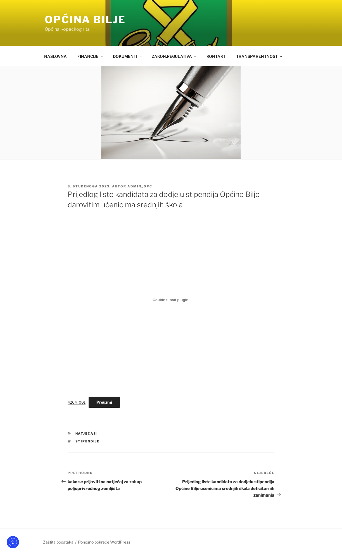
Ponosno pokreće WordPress (104, 542)
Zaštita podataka (58, 542)
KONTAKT (215, 56)
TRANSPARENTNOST (259, 56)
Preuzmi (104, 402)
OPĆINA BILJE (85, 19)
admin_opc (139, 186)
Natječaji (86, 433)
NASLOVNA (55, 56)
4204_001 (77, 402)
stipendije (87, 441)
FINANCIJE (90, 56)
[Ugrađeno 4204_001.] (171, 300)
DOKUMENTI (127, 56)
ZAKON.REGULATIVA (174, 56)
